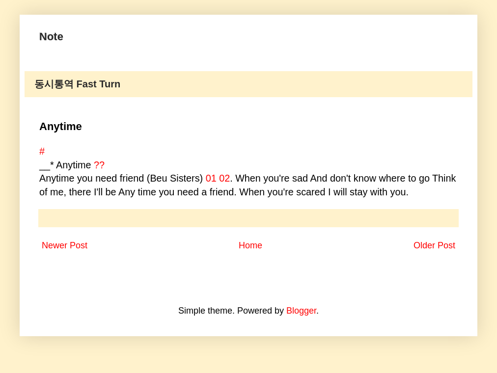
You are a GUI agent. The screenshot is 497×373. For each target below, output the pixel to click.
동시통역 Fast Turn (77, 84)
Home (250, 245)
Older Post (434, 245)
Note (51, 36)
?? (99, 165)
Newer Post (64, 245)
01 (211, 178)
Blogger (301, 311)
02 (224, 178)
